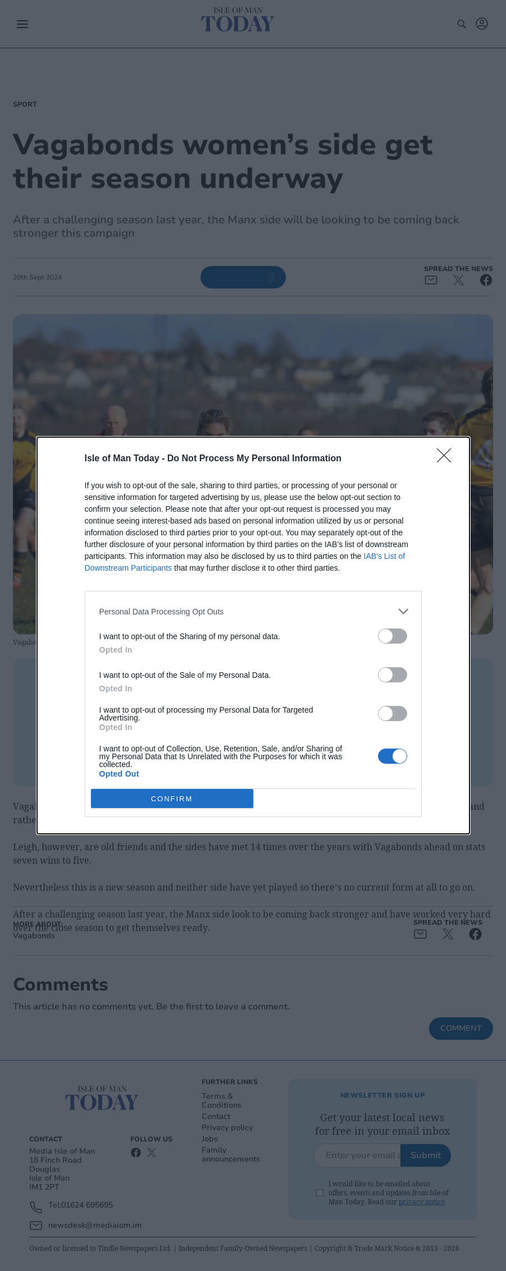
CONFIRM (172, 799)
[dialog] (253, 635)
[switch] (392, 636)
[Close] (447, 459)
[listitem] (253, 611)
